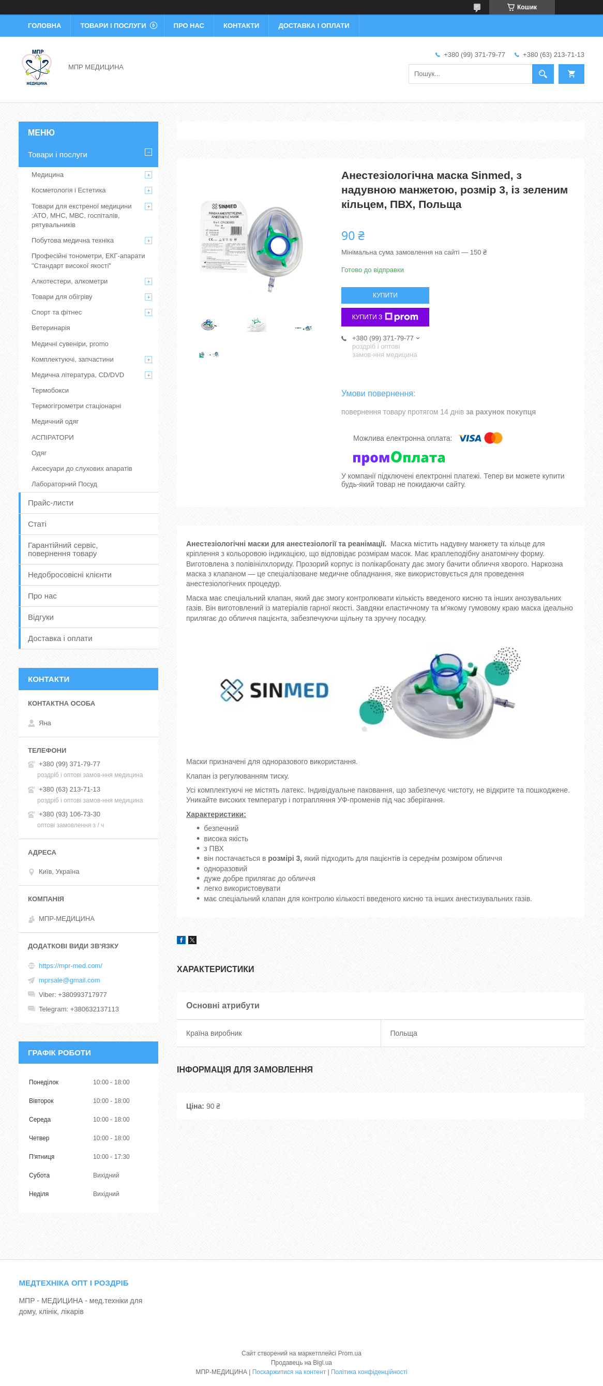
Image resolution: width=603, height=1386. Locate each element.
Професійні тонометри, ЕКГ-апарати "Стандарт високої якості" (88, 260)
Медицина (48, 174)
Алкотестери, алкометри (70, 281)
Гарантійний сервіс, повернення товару (63, 549)
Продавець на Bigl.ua (301, 1362)
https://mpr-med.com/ (70, 966)
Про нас (189, 25)
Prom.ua (349, 1353)
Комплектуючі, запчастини (73, 359)
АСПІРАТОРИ (53, 437)
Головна (44, 25)
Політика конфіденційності (369, 1372)
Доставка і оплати (313, 25)
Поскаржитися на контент (289, 1372)
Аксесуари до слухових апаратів (82, 468)
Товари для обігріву (62, 297)
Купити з (385, 317)
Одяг (39, 453)
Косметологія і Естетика (69, 190)
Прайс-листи (50, 502)
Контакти (241, 25)
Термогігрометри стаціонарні (76, 406)
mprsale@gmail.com (69, 980)
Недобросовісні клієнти (70, 574)
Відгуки (41, 617)
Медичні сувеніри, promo (70, 344)
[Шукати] (543, 74)
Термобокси (50, 390)
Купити (385, 295)
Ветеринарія (51, 328)
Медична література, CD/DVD (78, 375)
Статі (37, 523)
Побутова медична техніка (73, 240)
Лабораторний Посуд (64, 484)
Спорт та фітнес (57, 312)
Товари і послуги (113, 25)
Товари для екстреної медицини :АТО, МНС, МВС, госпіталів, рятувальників (82, 215)
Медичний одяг (55, 421)
